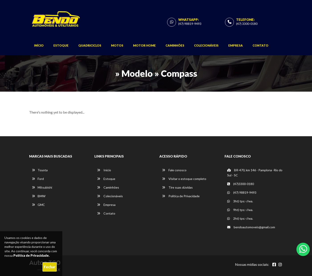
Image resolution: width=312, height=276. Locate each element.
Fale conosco (174, 170)
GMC (38, 205)
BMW (38, 196)
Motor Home (144, 45)
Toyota (40, 170)
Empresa (235, 45)
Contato (260, 45)
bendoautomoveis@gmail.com (251, 227)
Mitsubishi (42, 187)
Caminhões (175, 45)
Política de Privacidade (181, 196)
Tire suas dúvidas (177, 187)
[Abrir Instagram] (280, 264)
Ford (38, 179)
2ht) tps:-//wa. (240, 218)
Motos (117, 45)
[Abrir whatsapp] (303, 249)
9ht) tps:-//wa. (240, 210)
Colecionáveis (206, 45)
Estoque (61, 45)
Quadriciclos (89, 45)
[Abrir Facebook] (274, 264)
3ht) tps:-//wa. (240, 201)
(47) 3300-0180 (246, 24)
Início (39, 45)
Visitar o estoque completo (184, 179)
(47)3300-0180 (240, 184)
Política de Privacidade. (31, 255)
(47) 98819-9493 (189, 24)
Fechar (49, 267)
